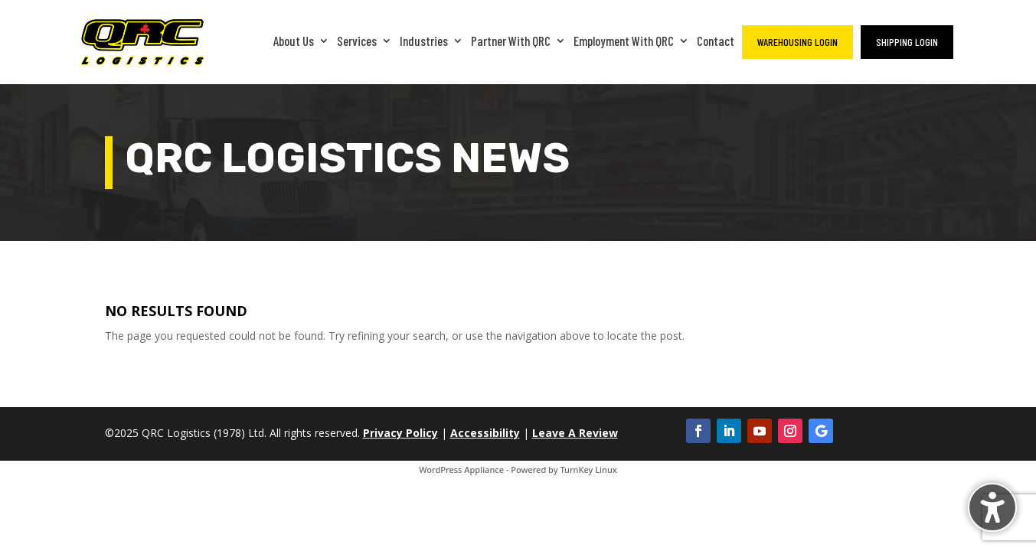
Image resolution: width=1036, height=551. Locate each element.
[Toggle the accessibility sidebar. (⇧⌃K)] (992, 507)
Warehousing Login (797, 41)
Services (357, 40)
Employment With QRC (624, 40)
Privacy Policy (400, 432)
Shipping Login (907, 41)
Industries (424, 40)
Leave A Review (575, 432)
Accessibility (485, 432)
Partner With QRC (511, 40)
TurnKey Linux (588, 469)
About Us (293, 40)
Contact (715, 40)
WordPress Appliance (461, 469)
